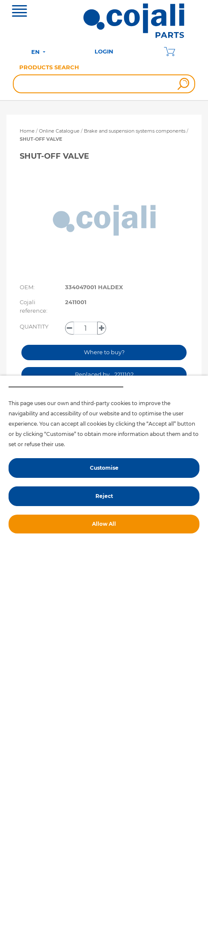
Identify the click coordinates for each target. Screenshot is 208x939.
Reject (104, 496)
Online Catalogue (59, 131)
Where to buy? (104, 352)
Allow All (104, 524)
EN (36, 51)
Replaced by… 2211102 (104, 374)
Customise (104, 468)
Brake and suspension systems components (135, 131)
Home (27, 131)
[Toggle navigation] (19, 12)
